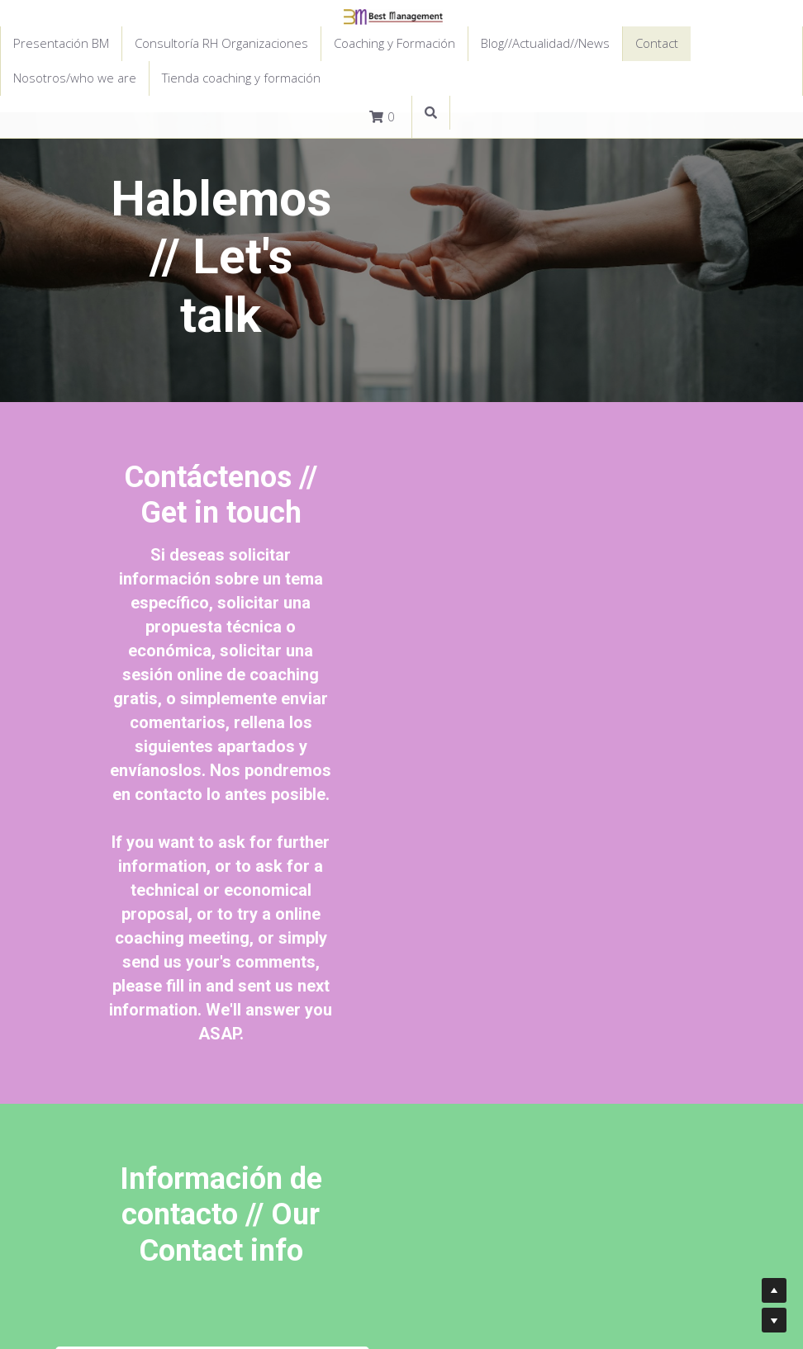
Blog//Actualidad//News (545, 43)
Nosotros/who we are (74, 77)
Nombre (142, 854)
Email (132, 901)
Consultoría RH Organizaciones (221, 43)
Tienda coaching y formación (241, 77)
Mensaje (142, 947)
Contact (656, 43)
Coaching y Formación (394, 43)
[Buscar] (430, 113)
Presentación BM (61, 43)
